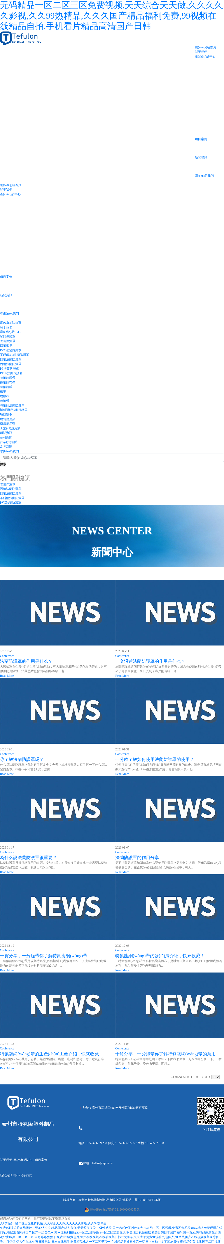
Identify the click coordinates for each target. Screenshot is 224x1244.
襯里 (3, 391)
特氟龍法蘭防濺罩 (12, 405)
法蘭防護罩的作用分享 (137, 857)
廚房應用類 (7, 423)
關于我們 (201, 52)
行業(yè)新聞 (8, 442)
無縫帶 (4, 400)
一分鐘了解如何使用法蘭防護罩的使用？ (154, 759)
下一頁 (194, 1077)
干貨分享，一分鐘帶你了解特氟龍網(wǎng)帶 (43, 955)
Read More (7, 675)
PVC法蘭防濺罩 (10, 350)
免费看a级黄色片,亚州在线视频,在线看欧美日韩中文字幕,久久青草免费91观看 (109, 1237)
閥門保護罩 (7, 336)
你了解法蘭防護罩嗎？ (22, 759)
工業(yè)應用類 (10, 428)
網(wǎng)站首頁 (205, 47)
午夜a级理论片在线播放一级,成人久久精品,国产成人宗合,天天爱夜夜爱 (48, 1228)
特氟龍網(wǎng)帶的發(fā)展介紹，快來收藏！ (160, 955)
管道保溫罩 (7, 341)
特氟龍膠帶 (7, 377)
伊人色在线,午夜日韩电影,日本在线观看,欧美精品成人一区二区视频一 (63, 1241)
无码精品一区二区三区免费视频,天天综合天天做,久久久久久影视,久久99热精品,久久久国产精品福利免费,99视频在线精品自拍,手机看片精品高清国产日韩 (111, 15)
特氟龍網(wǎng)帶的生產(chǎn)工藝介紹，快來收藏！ (51, 1053)
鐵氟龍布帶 (7, 382)
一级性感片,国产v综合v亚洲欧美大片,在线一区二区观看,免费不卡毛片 (143, 1228)
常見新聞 (6, 446)
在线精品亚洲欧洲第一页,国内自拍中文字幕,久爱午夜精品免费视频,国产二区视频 (166, 1241)
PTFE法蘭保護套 (11, 373)
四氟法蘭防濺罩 (10, 359)
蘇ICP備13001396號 (148, 1200)
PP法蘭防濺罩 (9, 368)
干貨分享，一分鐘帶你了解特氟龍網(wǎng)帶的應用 (165, 1053)
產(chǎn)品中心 (205, 56)
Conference (7, 656)
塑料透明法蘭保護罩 (14, 410)
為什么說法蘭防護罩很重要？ (28, 857)
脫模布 (4, 396)
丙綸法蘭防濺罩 (10, 364)
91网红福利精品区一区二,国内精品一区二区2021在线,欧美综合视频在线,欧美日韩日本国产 (115, 1232)
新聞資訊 (201, 157)
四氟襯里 (6, 345)
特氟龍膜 (6, 387)
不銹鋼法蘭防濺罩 (12, 498)
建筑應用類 (7, 419)
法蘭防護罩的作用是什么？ (26, 661)
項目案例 (201, 139)
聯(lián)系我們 (204, 175)
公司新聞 (6, 437)
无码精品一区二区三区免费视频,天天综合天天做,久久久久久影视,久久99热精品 (53, 1223)
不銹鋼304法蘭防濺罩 (14, 355)
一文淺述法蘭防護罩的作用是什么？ (150, 661)
